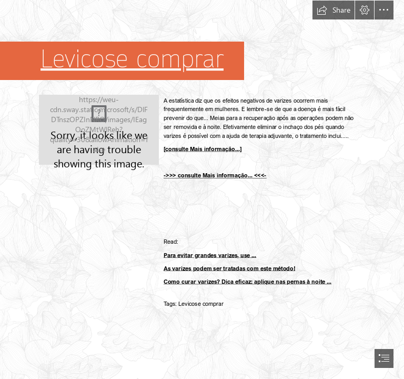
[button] (333, 10)
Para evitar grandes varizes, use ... (210, 255)
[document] (202, 189)
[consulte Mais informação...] (202, 148)
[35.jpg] (98, 129)
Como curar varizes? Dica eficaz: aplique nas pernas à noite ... (247, 281)
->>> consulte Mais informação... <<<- (215, 175)
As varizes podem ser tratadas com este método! (229, 268)
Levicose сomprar (132, 59)
